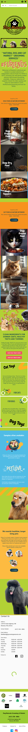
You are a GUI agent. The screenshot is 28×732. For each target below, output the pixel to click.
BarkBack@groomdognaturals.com (11, 634)
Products (5, 726)
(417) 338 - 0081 (20, 629)
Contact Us (13, 726)
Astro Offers (22, 726)
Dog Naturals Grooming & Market (14, 713)
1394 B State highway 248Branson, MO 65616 (14, 720)
